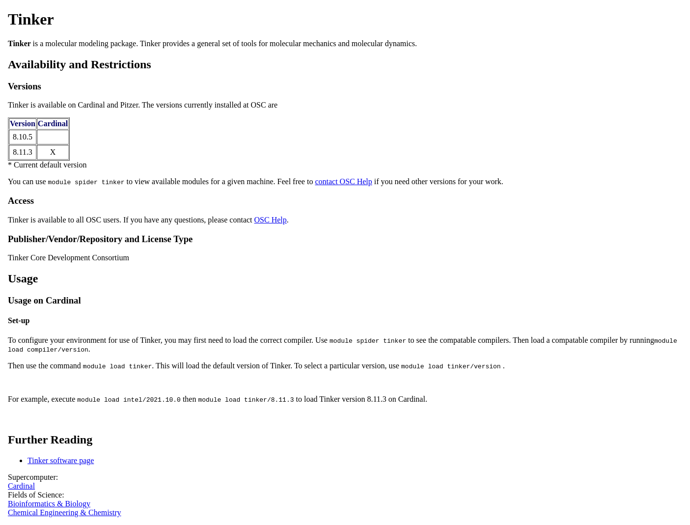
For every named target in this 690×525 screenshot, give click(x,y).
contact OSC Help (343, 181)
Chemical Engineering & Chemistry (64, 512)
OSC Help (270, 220)
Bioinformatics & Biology (49, 503)
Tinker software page (61, 460)
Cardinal (21, 486)
